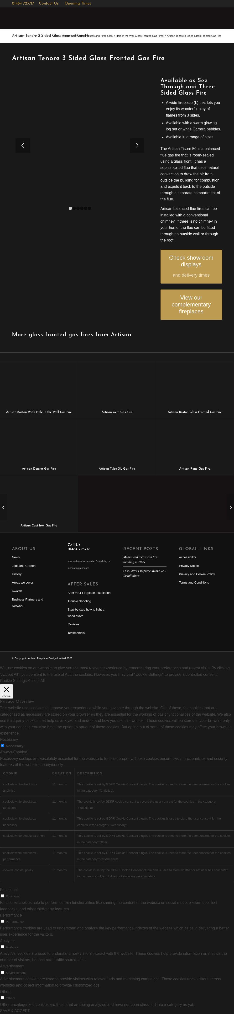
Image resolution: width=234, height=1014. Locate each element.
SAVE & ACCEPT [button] (15, 1011)
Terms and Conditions (194, 582)
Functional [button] (9, 890)
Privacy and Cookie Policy (197, 574)
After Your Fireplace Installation (89, 593)
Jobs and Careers (24, 566)
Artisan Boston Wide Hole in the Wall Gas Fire (39, 412)
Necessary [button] (9, 739)
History (16, 574)
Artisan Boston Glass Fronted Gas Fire (195, 412)
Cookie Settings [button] (13, 681)
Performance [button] (11, 915)
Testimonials (76, 633)
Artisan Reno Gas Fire (194, 468)
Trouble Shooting (79, 601)
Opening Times (78, 3)
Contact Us (48, 3)
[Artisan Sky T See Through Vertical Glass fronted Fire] (3, 507)
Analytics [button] (7, 941)
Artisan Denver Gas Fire (39, 468)
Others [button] (5, 992)
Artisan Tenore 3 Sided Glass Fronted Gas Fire (51, 36)
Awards (17, 591)
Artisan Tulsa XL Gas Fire (117, 468)
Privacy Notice (189, 566)
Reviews (73, 624)
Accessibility (187, 557)
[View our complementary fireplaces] (191, 305)
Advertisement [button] (12, 966)
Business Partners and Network (27, 602)
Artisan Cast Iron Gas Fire (39, 525)
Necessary (14, 746)
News (16, 557)
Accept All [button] (36, 681)
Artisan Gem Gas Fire (117, 412)
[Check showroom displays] (191, 267)
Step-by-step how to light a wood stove (86, 612)
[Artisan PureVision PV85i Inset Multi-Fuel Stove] (230, 507)
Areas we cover (22, 582)
